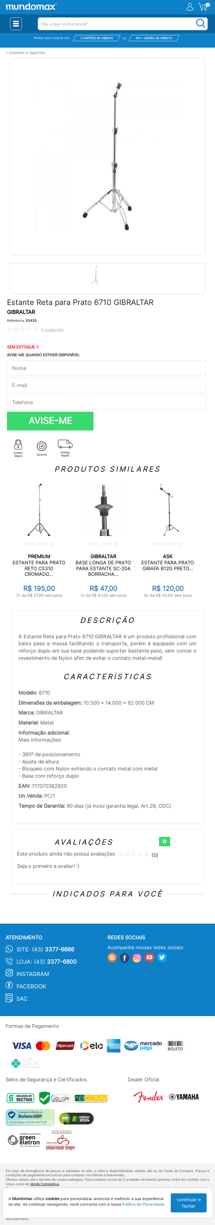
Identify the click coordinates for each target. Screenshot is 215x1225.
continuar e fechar (189, 1203)
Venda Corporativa (44, 1184)
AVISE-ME (50, 420)
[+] (164, 841)
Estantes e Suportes (27, 53)
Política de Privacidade (143, 1204)
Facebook (31, 986)
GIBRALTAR (21, 312)
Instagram (33, 974)
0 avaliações (52, 329)
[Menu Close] (16, 23)
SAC (22, 998)
